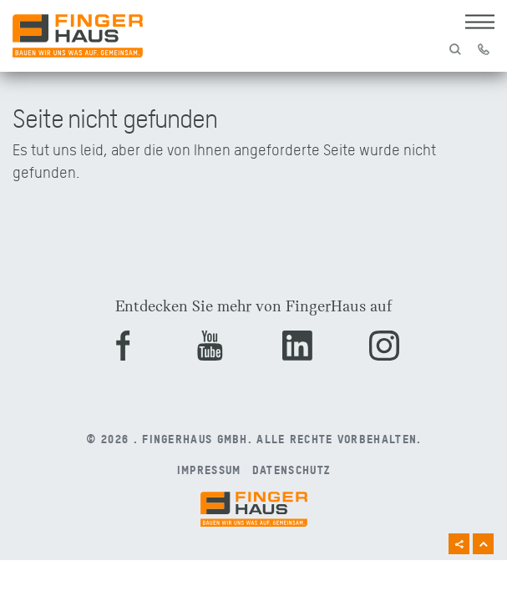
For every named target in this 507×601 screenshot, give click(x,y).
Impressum (209, 469)
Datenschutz (291, 469)
